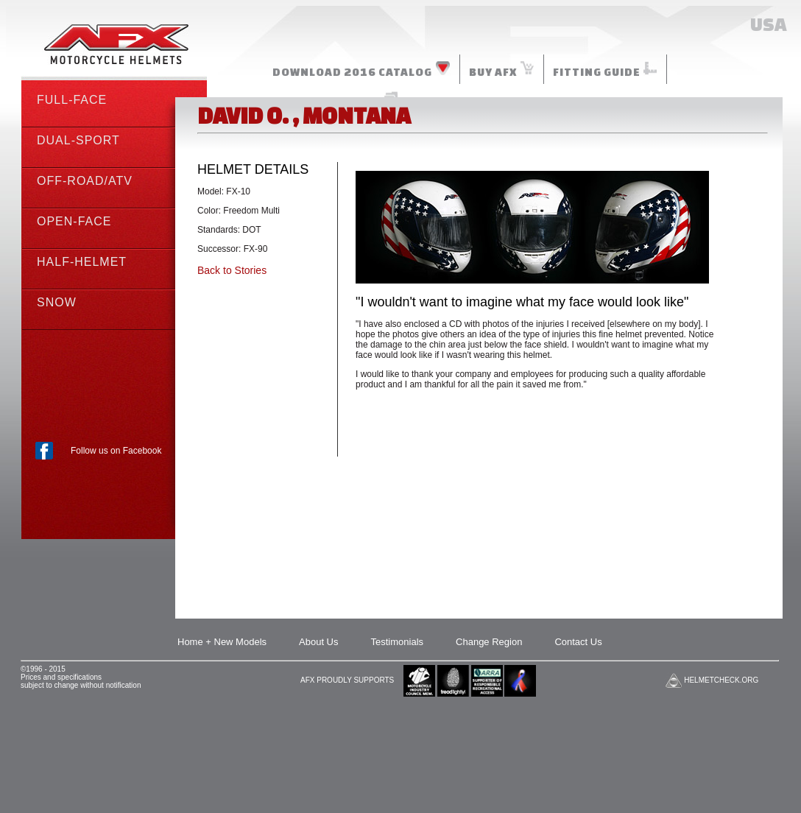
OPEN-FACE (74, 221)
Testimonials (397, 641)
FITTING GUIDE (605, 69)
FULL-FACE (72, 100)
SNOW (57, 302)
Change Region (489, 641)
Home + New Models (222, 641)
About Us (318, 641)
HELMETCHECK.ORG (721, 680)
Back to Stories (232, 270)
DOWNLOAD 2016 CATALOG (361, 69)
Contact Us (577, 641)
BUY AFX (501, 69)
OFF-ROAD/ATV (85, 181)
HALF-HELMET (82, 262)
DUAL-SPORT (78, 140)
